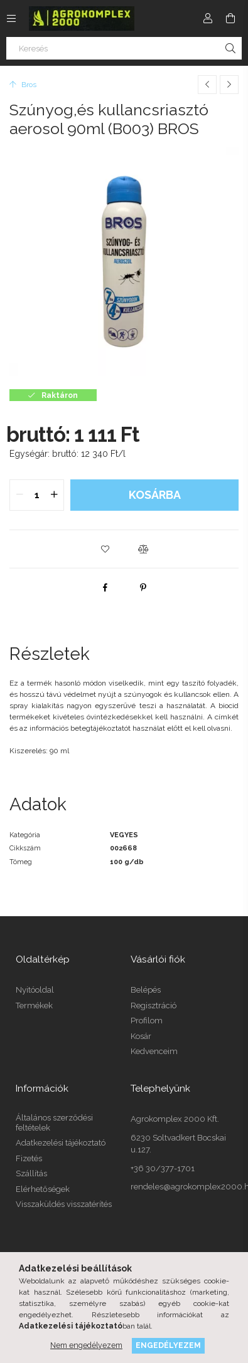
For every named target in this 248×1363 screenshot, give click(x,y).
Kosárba (155, 494)
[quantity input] (37, 495)
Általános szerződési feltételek (54, 1122)
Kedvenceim (154, 1051)
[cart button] (230, 18)
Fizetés (29, 1158)
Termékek (34, 1005)
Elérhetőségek (43, 1189)
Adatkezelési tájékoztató (60, 1142)
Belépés (146, 990)
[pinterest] (143, 587)
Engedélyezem (168, 1345)
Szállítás (31, 1173)
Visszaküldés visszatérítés (64, 1204)
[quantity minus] (19, 495)
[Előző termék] (207, 84)
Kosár (141, 1036)
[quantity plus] (54, 495)
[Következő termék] (229, 84)
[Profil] (208, 18)
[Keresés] (124, 48)
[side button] (11, 18)
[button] (105, 549)
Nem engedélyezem (86, 1345)
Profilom (147, 1020)
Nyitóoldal (35, 990)
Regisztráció (153, 1005)
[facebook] (105, 587)
